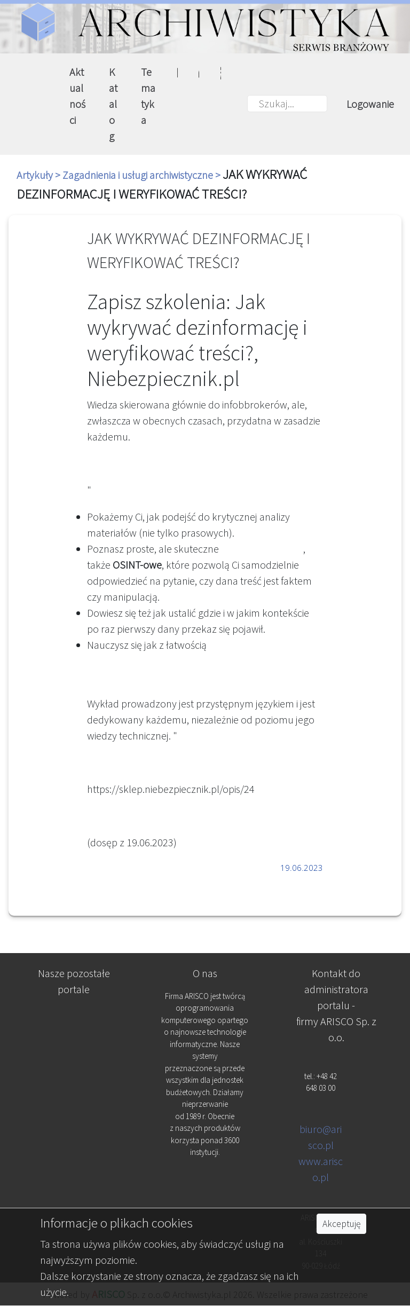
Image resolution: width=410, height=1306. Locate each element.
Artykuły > (39, 175)
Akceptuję (341, 1224)
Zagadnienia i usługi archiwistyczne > (142, 175)
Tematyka (148, 96)
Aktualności (77, 96)
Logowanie (370, 104)
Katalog (113, 104)
